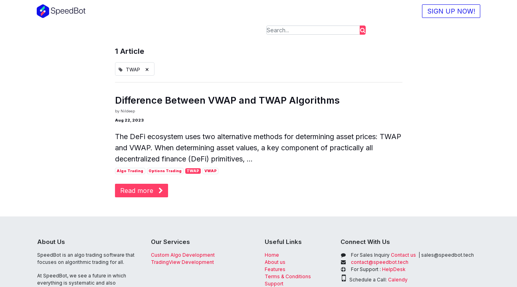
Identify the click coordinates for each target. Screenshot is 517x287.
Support (274, 284)
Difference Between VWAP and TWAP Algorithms (227, 100)
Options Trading (165, 171)
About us (275, 262)
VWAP (210, 171)
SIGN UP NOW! (451, 11)
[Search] (363, 30)
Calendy (398, 280)
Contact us (383, 255)
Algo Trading (130, 171)
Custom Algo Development (183, 255)
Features (276, 269)
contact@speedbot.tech (379, 262)
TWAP (192, 171)
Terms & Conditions (288, 276)
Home (272, 255)
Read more (141, 191)
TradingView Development (182, 262)
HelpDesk (394, 269)
